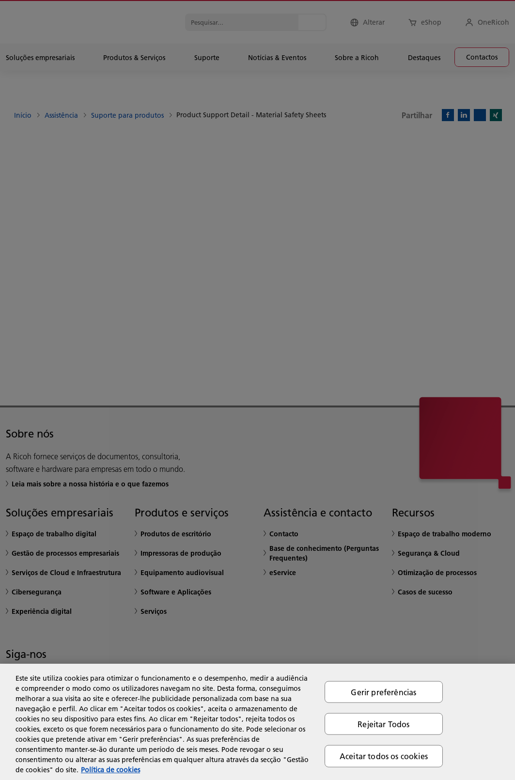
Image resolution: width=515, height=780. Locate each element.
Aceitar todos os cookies (384, 756)
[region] (257, 722)
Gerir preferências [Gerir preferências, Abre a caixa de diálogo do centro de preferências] (383, 692)
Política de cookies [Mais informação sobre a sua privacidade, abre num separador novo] (110, 769)
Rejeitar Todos (383, 724)
